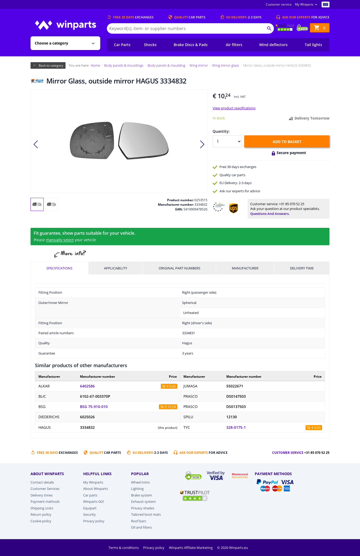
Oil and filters (141, 527)
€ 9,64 (316, 427)
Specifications (59, 268)
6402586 (87, 386)
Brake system (141, 495)
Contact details (42, 482)
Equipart (90, 508)
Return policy (41, 514)
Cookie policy (41, 521)
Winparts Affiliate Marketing (191, 547)
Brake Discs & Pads (191, 44)
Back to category (51, 65)
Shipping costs (42, 508)
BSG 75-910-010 (94, 406)
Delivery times (42, 495)
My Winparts (304, 4)
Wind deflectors (273, 44)
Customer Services (45, 488)
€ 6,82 (171, 386)
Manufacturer (245, 268)
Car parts (90, 495)
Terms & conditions (123, 547)
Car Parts (122, 44)
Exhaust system (143, 501)
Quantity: (221, 131)
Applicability (115, 268)
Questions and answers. (270, 213)
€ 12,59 (170, 407)
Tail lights (313, 44)
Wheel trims (140, 482)
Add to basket (287, 141)
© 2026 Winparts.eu (232, 547)
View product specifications (234, 108)
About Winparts (95, 488)
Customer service (279, 4)
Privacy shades (142, 508)
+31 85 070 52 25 (291, 203)
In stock (219, 118)
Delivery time (302, 268)
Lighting (137, 488)
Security (89, 514)
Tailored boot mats (146, 514)
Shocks (150, 44)
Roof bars (138, 521)
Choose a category (51, 43)
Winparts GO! (93, 501)
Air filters (234, 44)
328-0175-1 (236, 427)
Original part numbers (179, 268)
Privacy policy (93, 521)
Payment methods (45, 501)
